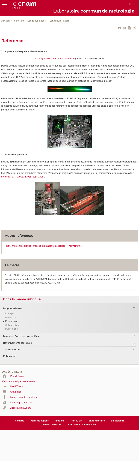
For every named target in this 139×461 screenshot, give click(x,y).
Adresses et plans (40, 421)
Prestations (11, 321)
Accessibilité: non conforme (81, 424)
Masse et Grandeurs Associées (21, 336)
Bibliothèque (117, 421)
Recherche (19, 20)
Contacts (19, 421)
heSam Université (52, 424)
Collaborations (12, 325)
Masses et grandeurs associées (49, 246)
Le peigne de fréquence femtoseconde (55, 58)
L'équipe (9, 313)
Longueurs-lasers (59, 20)
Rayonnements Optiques (17, 343)
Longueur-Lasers (37, 20)
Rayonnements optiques (18, 246)
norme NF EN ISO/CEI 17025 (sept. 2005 (22, 176)
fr (130, 3)
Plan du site (76, 421)
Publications (11, 328)
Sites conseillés (97, 421)
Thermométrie (74, 246)
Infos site (59, 421)
